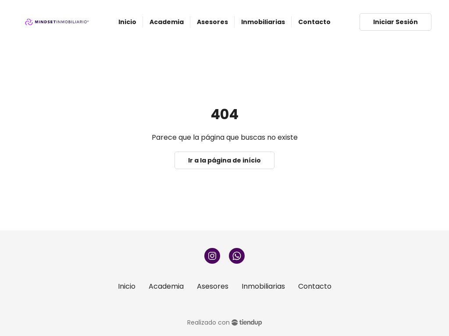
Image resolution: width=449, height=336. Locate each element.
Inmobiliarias (263, 286)
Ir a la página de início (224, 160)
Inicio (126, 286)
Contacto (314, 286)
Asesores (212, 286)
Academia (166, 286)
